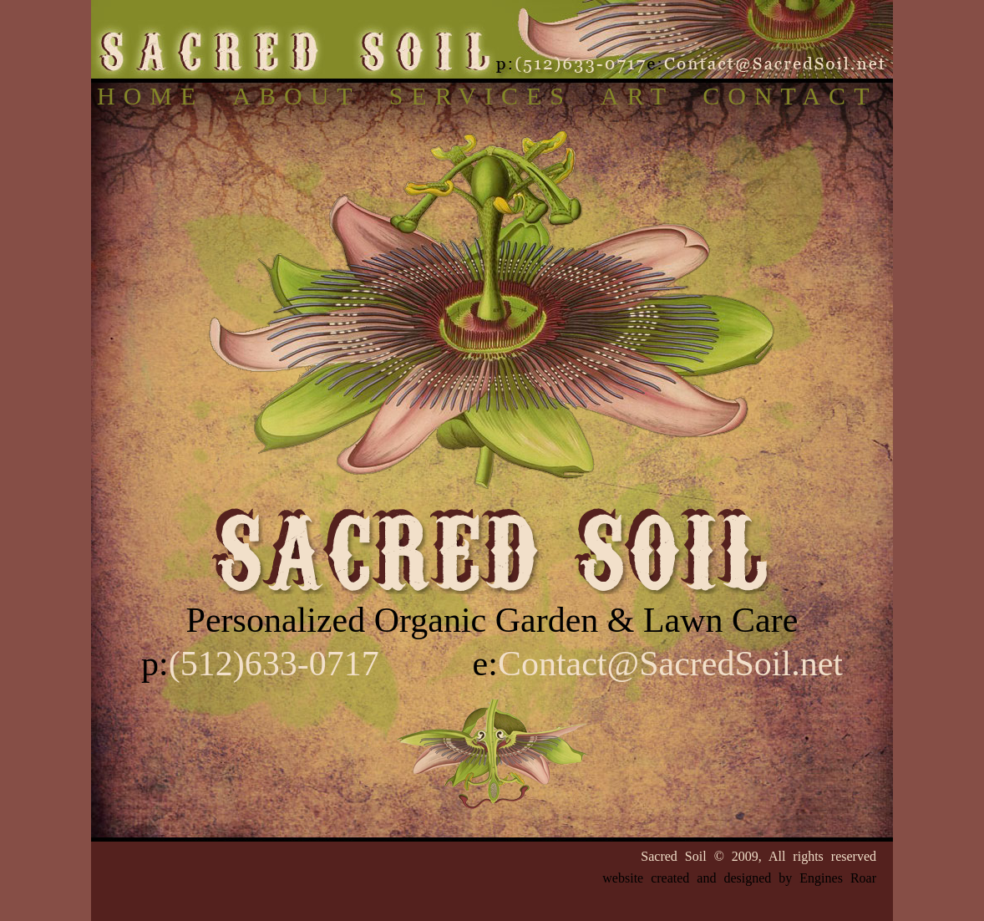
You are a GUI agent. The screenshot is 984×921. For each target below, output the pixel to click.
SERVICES (480, 95)
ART (637, 95)
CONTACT (789, 95)
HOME (150, 95)
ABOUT (296, 95)
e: (658, 663)
